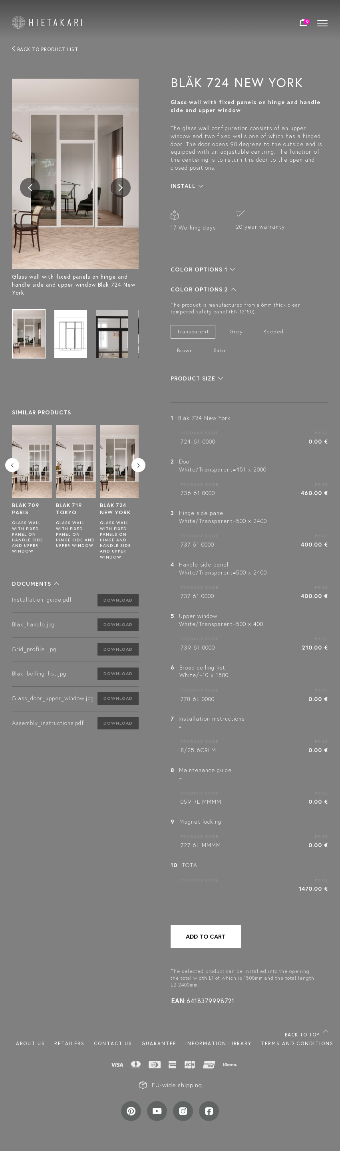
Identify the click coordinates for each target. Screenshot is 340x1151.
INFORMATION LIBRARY (218, 1043)
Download (118, 600)
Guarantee (158, 1043)
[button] (35, 583)
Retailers (69, 1043)
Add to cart (206, 936)
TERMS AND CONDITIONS (297, 1043)
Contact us (113, 1043)
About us (30, 1043)
